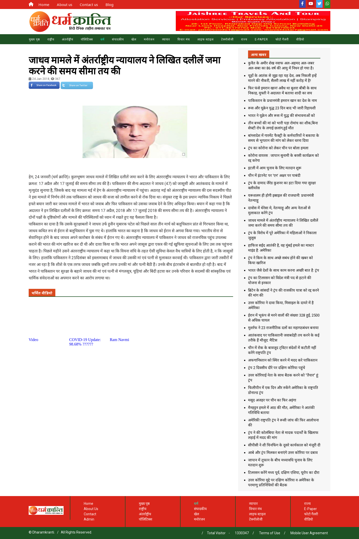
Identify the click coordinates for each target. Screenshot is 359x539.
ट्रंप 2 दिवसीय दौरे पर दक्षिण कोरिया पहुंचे (276, 367)
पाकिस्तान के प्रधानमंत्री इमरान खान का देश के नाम (282, 100)
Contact (90, 514)
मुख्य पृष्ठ (34, 39)
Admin (89, 519)
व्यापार (166, 39)
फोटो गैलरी (311, 514)
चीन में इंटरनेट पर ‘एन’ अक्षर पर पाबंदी (274, 175)
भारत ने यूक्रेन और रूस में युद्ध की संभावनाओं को (281, 115)
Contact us (89, 4)
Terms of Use (269, 533)
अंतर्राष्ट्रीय (67, 39)
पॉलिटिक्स (87, 39)
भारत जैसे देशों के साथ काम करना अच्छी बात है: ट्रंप (283, 270)
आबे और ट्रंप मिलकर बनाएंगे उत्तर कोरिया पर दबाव (283, 452)
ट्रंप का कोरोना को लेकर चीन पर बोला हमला (278, 148)
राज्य (244, 39)
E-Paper (261, 39)
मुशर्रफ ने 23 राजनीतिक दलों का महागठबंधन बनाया (283, 328)
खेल (133, 39)
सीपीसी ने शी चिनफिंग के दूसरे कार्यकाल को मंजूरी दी (284, 445)
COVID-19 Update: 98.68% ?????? (85, 342)
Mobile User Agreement (309, 533)
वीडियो (308, 519)
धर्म (102, 39)
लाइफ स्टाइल (205, 39)
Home (43, 4)
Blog (109, 4)
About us (64, 4)
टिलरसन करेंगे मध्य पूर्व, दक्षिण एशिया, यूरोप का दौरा (283, 472)
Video (33, 340)
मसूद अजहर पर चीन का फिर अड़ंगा (272, 400)
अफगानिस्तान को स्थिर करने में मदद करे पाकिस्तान (282, 360)
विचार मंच (184, 39)
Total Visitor (216, 533)
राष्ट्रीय (50, 39)
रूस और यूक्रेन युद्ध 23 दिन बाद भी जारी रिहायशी (282, 108)
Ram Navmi (119, 340)
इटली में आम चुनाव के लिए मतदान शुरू (274, 168)
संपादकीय (118, 39)
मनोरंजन (149, 39)
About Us (91, 509)
